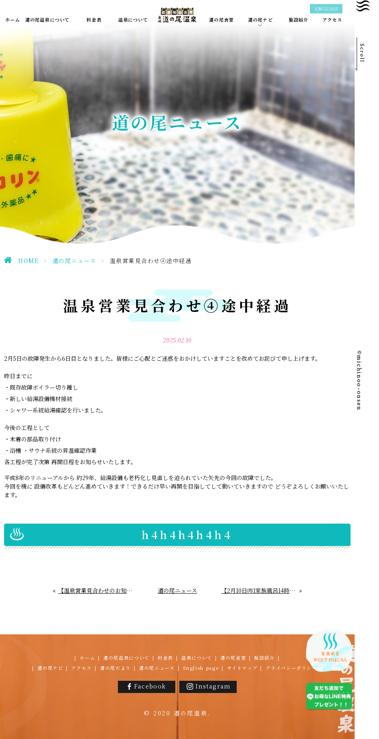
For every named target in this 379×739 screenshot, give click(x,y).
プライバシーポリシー (291, 667)
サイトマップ (242, 667)
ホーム (87, 657)
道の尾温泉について (126, 657)
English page (201, 667)
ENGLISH (326, 8)
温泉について (196, 657)
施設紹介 (264, 657)
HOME (28, 261)
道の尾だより (115, 667)
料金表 (165, 657)
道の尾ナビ (50, 667)
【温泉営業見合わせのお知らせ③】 (95, 590)
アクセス (81, 667)
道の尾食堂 (233, 657)
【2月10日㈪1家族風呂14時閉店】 (260, 590)
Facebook (150, 686)
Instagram (213, 686)
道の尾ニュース (74, 261)
